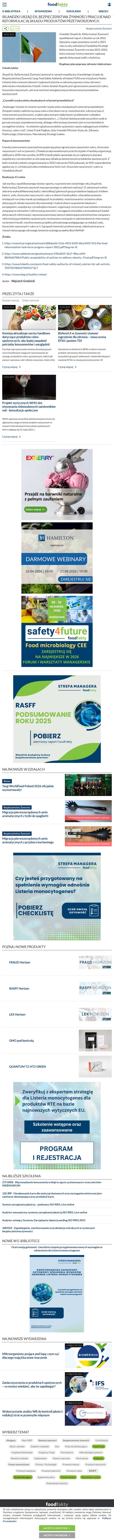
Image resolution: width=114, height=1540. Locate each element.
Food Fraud (98, 1446)
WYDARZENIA (43, 11)
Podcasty (98, 1458)
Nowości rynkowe (19, 1458)
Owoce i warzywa (61, 1458)
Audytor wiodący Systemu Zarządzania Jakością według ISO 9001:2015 (44, 1220)
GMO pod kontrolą (21, 1040)
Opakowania (40, 1458)
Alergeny (11, 1440)
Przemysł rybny (74, 1470)
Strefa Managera (22, 1477)
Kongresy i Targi (46, 1452)
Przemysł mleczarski (96, 1464)
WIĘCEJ (103, 11)
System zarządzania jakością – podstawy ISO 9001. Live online (38, 1204)
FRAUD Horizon (19, 962)
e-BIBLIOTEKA (11, 11)
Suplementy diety (46, 1477)
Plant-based (82, 1458)
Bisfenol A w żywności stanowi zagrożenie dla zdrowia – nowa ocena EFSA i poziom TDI (82, 336)
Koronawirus (67, 1452)
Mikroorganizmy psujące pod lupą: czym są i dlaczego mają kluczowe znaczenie (30, 1355)
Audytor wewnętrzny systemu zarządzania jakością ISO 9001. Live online (44, 1212)
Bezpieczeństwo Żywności (99, 28)
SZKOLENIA (73, 11)
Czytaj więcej (10, 367)
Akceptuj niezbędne (55, 1535)
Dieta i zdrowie (30, 300)
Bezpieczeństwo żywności (76, 1440)
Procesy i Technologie (45, 1464)
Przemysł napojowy (25, 1470)
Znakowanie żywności (57, 1483)
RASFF (93, 1470)
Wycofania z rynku (91, 1477)
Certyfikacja (102, 1440)
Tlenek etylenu (68, 1477)
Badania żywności (47, 1440)
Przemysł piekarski (51, 1470)
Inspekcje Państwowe (22, 1452)
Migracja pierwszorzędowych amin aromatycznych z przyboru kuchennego (28, 840)
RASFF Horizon (19, 988)
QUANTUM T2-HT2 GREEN (27, 1066)
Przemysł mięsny (71, 1464)
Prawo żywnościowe (18, 1464)
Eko (57, 1446)
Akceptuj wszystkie (55, 1528)
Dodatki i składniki (40, 1446)
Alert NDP (27, 1440)
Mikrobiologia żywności (90, 1452)
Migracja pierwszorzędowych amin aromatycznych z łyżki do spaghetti (25, 814)
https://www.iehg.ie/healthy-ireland (25, 274)
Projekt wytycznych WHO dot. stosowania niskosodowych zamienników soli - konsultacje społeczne (29, 406)
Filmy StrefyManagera (76, 1446)
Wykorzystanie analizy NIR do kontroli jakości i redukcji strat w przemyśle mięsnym (32, 1413)
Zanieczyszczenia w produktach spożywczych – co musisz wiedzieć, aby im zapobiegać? (32, 1384)
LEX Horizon (17, 1014)
